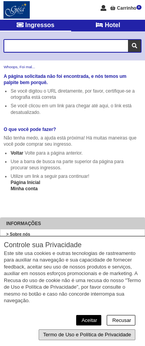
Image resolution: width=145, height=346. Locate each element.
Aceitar (88, 320)
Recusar (121, 320)
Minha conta (24, 188)
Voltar (16, 153)
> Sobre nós (18, 234)
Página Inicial (25, 182)
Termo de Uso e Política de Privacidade (87, 334)
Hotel (108, 25)
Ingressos (36, 25)
